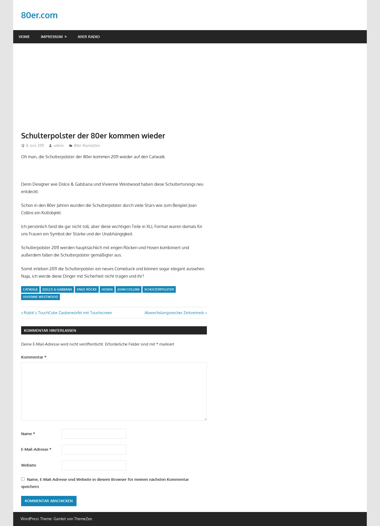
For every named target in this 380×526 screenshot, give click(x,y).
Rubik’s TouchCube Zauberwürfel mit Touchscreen (67, 312)
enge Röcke (87, 289)
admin (59, 145)
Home (24, 36)
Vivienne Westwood (40, 297)
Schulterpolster (159, 289)
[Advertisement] (190, 83)
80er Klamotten (87, 145)
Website (28, 465)
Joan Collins (128, 289)
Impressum (52, 36)
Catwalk (30, 289)
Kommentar (33, 357)
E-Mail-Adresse (36, 449)
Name (28, 433)
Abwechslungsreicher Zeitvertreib (174, 312)
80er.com (39, 15)
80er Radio (89, 36)
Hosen (107, 289)
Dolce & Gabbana (57, 289)
